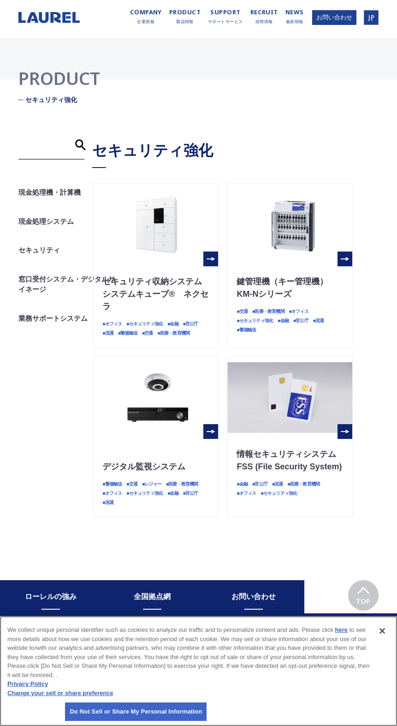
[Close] (382, 636)
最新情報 (294, 16)
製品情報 (185, 16)
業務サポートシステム (53, 318)
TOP (363, 593)
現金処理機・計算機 (49, 192)
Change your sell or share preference (60, 698)
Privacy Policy (27, 689)
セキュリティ (39, 250)
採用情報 (264, 16)
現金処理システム (46, 221)
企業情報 (146, 16)
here (341, 635)
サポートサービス (225, 16)
